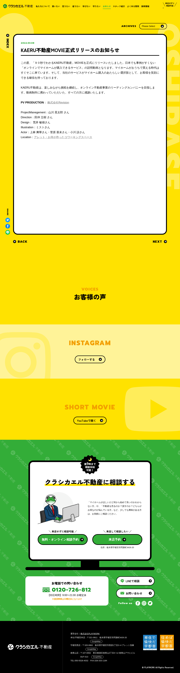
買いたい (56, 6)
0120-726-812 (71, 589)
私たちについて (43, 6)
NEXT (160, 241)
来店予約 (117, 539)
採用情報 (145, 6)
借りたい (76, 6)
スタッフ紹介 (119, 6)
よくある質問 (133, 6)
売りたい (66, 6)
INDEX (7, 41)
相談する (168, 11)
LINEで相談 (136, 581)
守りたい (97, 6)
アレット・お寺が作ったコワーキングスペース (63, 137)
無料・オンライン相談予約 (63, 539)
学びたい (86, 6)
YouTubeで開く (90, 420)
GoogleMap (96, 641)
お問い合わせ (136, 593)
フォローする (90, 359)
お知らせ (107, 6)
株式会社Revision (58, 102)
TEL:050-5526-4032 (79, 660)
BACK (20, 241)
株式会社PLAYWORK (90, 634)
